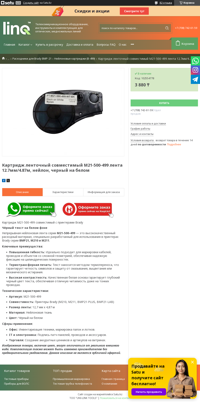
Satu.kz (117, 394)
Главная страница (113, 379)
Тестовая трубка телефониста (72, 383)
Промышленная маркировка (71, 379)
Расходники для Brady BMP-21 (31, 58)
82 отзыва (166, 3)
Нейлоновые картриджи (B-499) (74, 58)
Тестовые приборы (16, 379)
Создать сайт (31, 2)
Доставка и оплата (79, 44)
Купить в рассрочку (49, 44)
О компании (109, 383)
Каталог (24, 44)
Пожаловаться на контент (115, 398)
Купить (164, 103)
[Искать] (167, 28)
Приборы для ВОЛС (16, 383)
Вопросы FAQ (106, 44)
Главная (9, 44)
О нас (123, 44)
